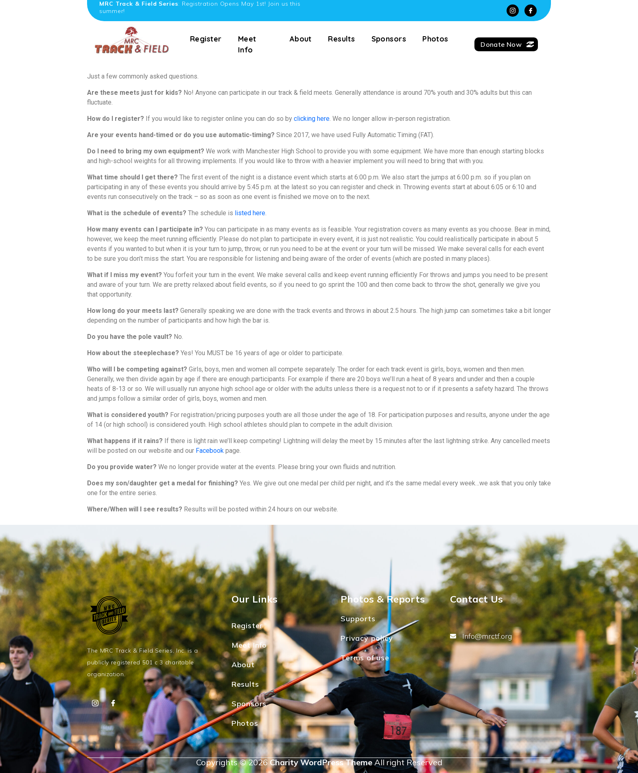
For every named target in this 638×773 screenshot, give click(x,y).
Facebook (210, 450)
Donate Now (507, 44)
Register (206, 39)
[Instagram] (513, 10)
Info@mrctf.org (481, 636)
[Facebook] (530, 10)
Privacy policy (367, 638)
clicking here (312, 118)
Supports (358, 618)
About (301, 39)
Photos (435, 39)
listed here (250, 213)
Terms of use (365, 657)
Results (341, 39)
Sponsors (388, 39)
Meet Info (247, 44)
